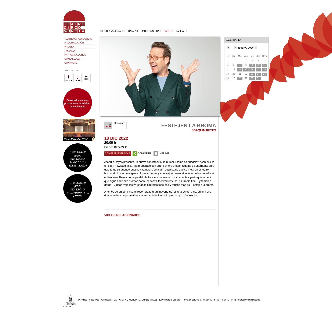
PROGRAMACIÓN (74, 42)
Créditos (83, 300)
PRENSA (69, 46)
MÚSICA (154, 31)
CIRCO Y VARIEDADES (113, 31)
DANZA (132, 31)
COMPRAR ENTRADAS (117, 153)
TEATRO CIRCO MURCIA (78, 39)
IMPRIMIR (162, 153)
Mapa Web (94, 300)
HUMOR (143, 31)
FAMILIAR (180, 31)
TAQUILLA (69, 50)
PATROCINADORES (75, 54)
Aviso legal (106, 300)
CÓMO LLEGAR (73, 58)
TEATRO (167, 31)
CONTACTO (70, 63)
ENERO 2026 (246, 47)
